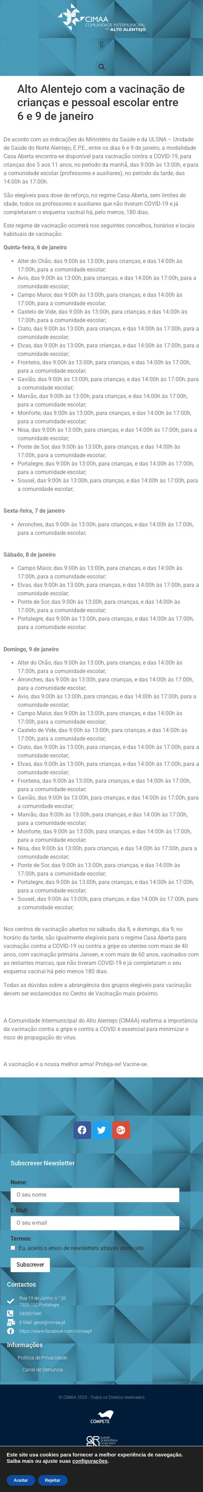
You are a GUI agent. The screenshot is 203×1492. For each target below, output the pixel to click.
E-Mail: (19, 1210)
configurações (90, 1461)
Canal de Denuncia (43, 1369)
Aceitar (21, 1480)
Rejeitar (53, 1480)
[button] (101, 44)
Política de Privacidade (42, 1357)
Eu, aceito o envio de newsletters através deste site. (82, 1248)
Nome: (19, 1182)
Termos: (21, 1238)
